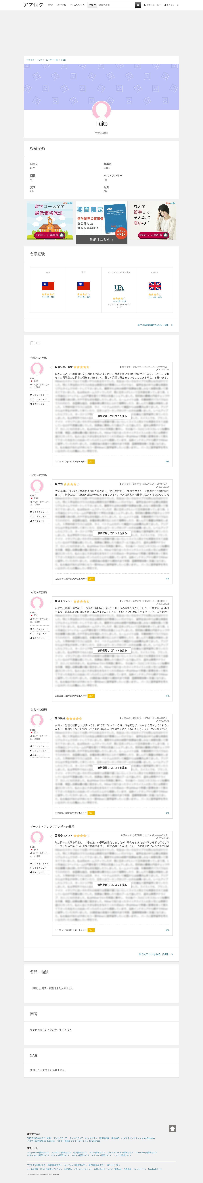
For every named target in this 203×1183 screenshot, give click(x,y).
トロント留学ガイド (80, 1155)
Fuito (32, 378)
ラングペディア (60, 1138)
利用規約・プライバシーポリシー (78, 1169)
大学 (50, 5)
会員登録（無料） (153, 5)
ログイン (169, 5)
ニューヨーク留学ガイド (146, 1152)
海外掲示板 (104, 1138)
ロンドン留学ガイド (60, 1155)
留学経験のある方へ (96, 1165)
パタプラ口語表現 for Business (41, 1141)
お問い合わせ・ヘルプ (103, 1169)
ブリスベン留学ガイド (101, 1155)
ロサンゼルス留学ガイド (38, 1155)
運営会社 (118, 1169)
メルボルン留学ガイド (61, 1152)
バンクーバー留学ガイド (38, 1152)
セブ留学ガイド (80, 1152)
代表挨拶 (127, 1169)
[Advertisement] (101, 33)
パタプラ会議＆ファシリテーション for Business (78, 1141)
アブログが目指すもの (36, 1165)
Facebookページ (155, 1169)
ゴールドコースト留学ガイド (120, 1152)
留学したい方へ (113, 1165)
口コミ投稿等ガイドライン (51, 1169)
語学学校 (61, 5)
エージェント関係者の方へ (75, 1165)
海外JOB (115, 1138)
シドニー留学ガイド (122, 1155)
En (177, 5)
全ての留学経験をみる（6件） (155, 325)
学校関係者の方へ (55, 1165)
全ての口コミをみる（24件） (156, 954)
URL (167, 461)
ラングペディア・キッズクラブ (83, 1138)
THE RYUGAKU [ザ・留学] (39, 1138)
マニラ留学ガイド (97, 1152)
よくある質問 (32, 1169)
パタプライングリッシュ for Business (138, 1138)
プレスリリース (139, 1169)
